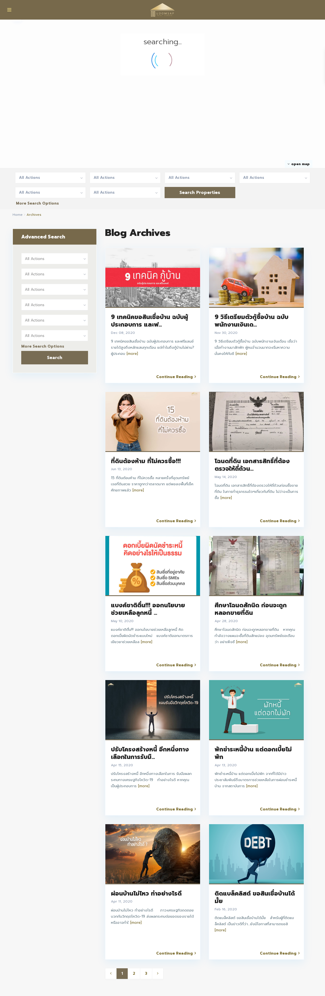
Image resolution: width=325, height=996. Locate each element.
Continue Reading (176, 377)
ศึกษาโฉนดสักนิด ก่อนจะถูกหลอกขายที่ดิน (251, 609)
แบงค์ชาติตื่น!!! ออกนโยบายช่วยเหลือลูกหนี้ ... (148, 609)
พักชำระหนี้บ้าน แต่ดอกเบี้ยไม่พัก (253, 753)
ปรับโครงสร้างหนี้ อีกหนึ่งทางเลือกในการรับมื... (150, 753)
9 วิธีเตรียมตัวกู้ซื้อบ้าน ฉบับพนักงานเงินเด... (251, 321)
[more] (132, 353)
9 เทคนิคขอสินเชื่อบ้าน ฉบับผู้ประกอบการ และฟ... (149, 321)
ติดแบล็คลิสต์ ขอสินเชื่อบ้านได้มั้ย (255, 897)
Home (18, 214)
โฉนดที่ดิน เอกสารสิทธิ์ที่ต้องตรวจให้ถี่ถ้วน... (252, 465)
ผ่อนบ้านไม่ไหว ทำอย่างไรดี (146, 893)
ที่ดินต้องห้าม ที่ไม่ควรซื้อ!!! (146, 461)
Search (54, 358)
